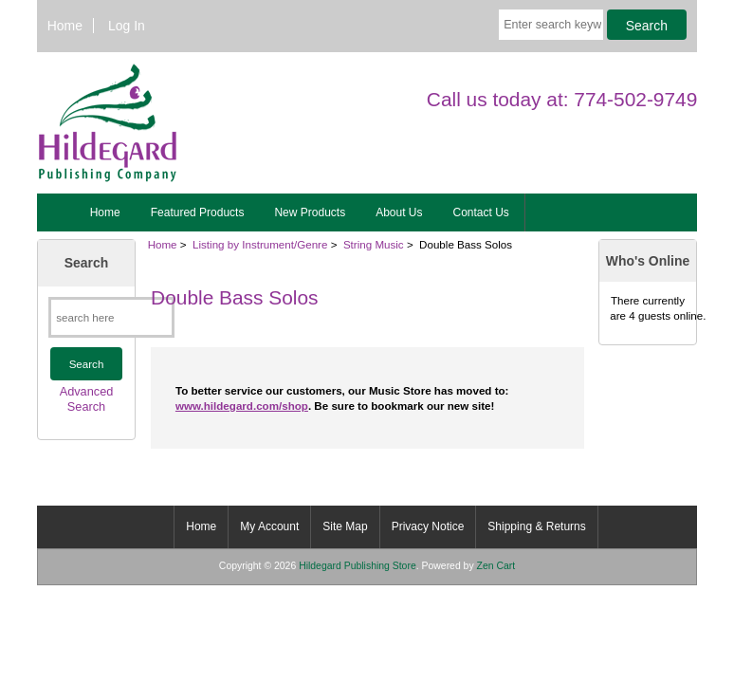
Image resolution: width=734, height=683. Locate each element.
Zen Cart (496, 566)
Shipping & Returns (536, 526)
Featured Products (198, 212)
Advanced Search (87, 399)
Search (86, 262)
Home (65, 25)
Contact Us (481, 212)
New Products (309, 212)
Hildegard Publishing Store (357, 566)
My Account (269, 526)
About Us (399, 212)
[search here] (111, 317)
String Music (373, 244)
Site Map (344, 526)
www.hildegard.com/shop (241, 405)
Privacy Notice (428, 526)
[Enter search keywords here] (551, 24)
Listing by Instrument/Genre (260, 244)
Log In (126, 25)
